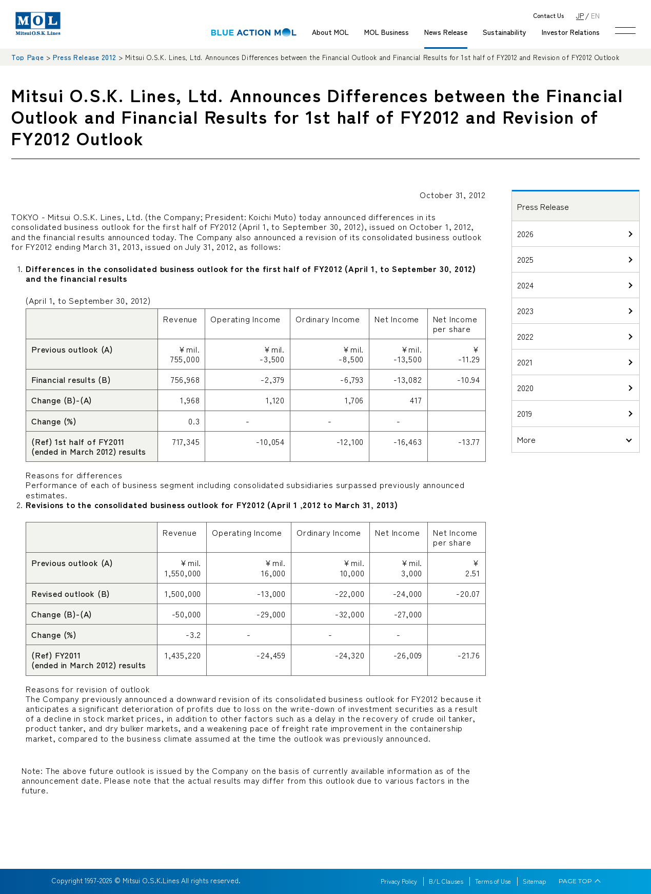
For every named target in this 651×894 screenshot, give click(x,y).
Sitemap (534, 881)
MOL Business (386, 32)
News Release (445, 32)
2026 (525, 233)
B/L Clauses (446, 881)
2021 (524, 362)
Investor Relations (571, 32)
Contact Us (548, 16)
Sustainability (504, 32)
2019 (524, 413)
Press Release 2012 (84, 57)
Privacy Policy (399, 881)
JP (580, 15)
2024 (525, 285)
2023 (525, 310)
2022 (525, 336)
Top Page (27, 57)
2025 (525, 259)
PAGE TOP (575, 881)
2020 (525, 387)
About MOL (330, 32)
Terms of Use (493, 881)
